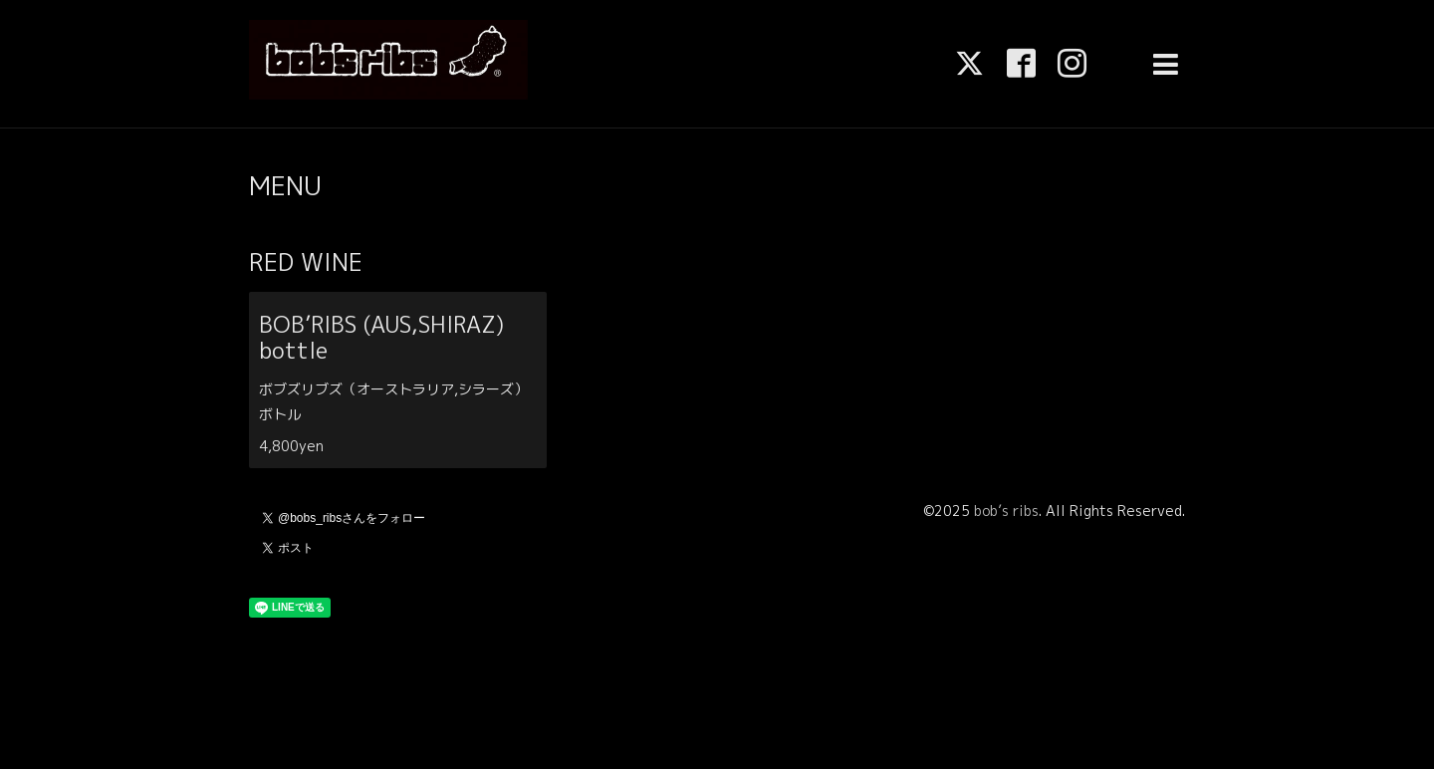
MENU (285, 185)
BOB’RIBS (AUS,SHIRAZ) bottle (392, 337)
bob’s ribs (1006, 510)
